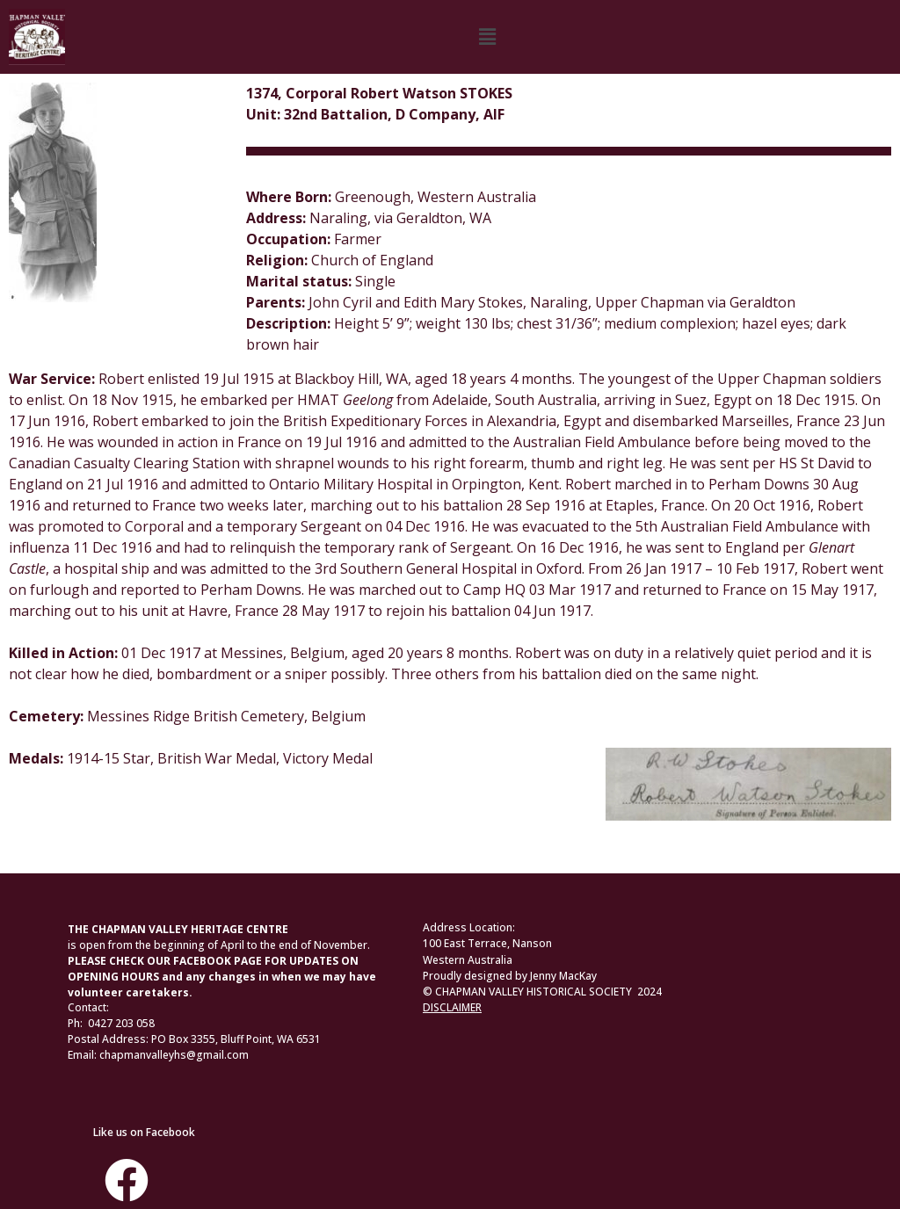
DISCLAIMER (452, 1007)
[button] (487, 37)
